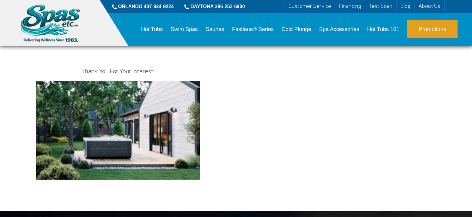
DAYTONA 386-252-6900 (214, 6)
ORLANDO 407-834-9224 (143, 6)
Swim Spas (184, 29)
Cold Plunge (296, 29)
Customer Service (309, 6)
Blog (405, 6)
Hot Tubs (152, 29)
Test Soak (381, 6)
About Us (429, 6)
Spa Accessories (339, 29)
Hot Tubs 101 (383, 29)
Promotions (432, 29)
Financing (350, 6)
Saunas (215, 29)
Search (452, 6)
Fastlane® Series (253, 29)
